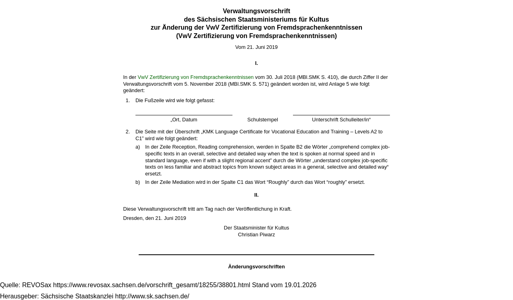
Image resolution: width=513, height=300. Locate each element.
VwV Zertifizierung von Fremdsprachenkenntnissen (195, 77)
